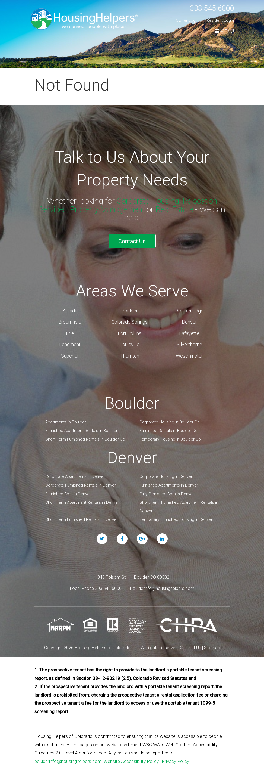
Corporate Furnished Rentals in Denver (80, 483)
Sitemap (212, 645)
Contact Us (132, 240)
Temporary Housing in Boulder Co (170, 437)
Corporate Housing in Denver (165, 474)
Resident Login (220, 20)
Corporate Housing (146, 201)
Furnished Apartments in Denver (168, 483)
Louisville (129, 342)
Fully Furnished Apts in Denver (166, 492)
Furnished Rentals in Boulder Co (168, 428)
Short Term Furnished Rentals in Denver (81, 517)
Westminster (189, 354)
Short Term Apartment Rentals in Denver (82, 500)
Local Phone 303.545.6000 (96, 586)
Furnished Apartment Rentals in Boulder (81, 428)
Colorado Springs (130, 320)
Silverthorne (189, 342)
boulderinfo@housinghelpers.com (67, 759)
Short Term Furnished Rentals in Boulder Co (85, 437)
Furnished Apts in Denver (68, 492)
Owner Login (187, 20)
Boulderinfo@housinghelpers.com (162, 586)
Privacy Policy (175, 759)
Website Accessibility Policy (131, 759)
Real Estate (176, 209)
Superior (70, 354)
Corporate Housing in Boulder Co (169, 420)
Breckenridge (189, 309)
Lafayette (189, 331)
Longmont (70, 342)
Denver (189, 320)
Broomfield (69, 320)
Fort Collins (129, 331)
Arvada (70, 309)
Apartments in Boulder (65, 420)
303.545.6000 (209, 8)
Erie (70, 331)
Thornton (129, 354)
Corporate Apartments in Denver (75, 474)
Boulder (130, 309)
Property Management (107, 209)
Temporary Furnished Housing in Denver (175, 517)
